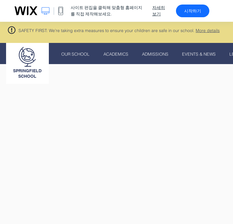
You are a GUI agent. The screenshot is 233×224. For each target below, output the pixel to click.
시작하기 (192, 11)
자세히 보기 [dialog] (158, 11)
